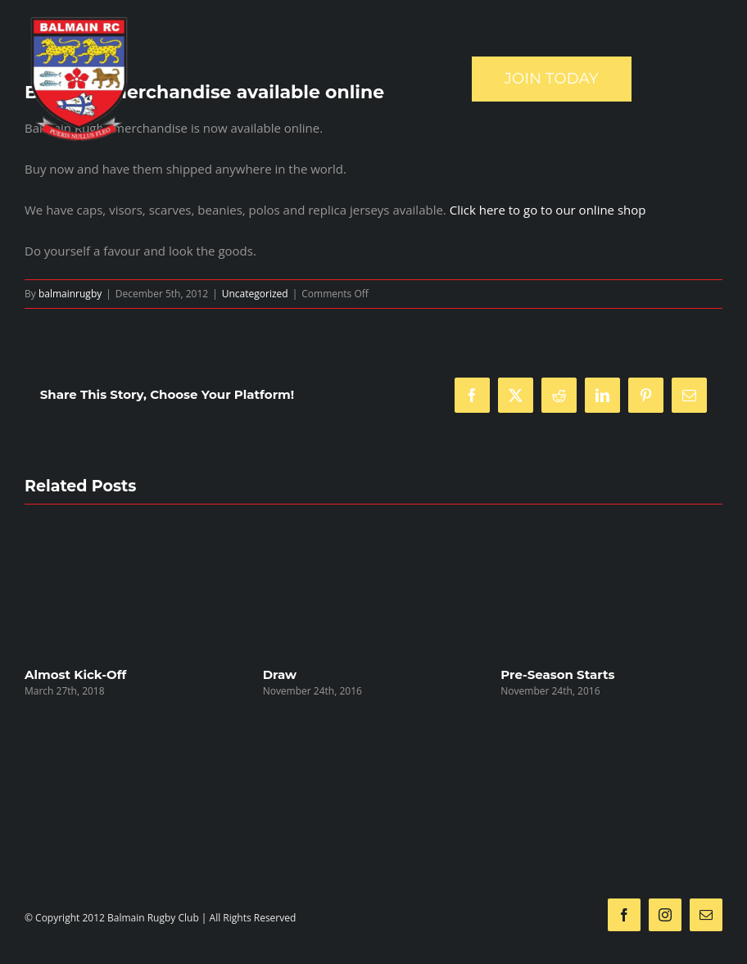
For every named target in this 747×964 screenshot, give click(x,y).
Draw (280, 674)
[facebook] (624, 914)
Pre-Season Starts (557, 674)
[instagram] (665, 914)
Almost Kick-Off (75, 674)
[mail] (706, 914)
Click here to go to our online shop (548, 209)
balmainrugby (70, 294)
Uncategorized (255, 294)
